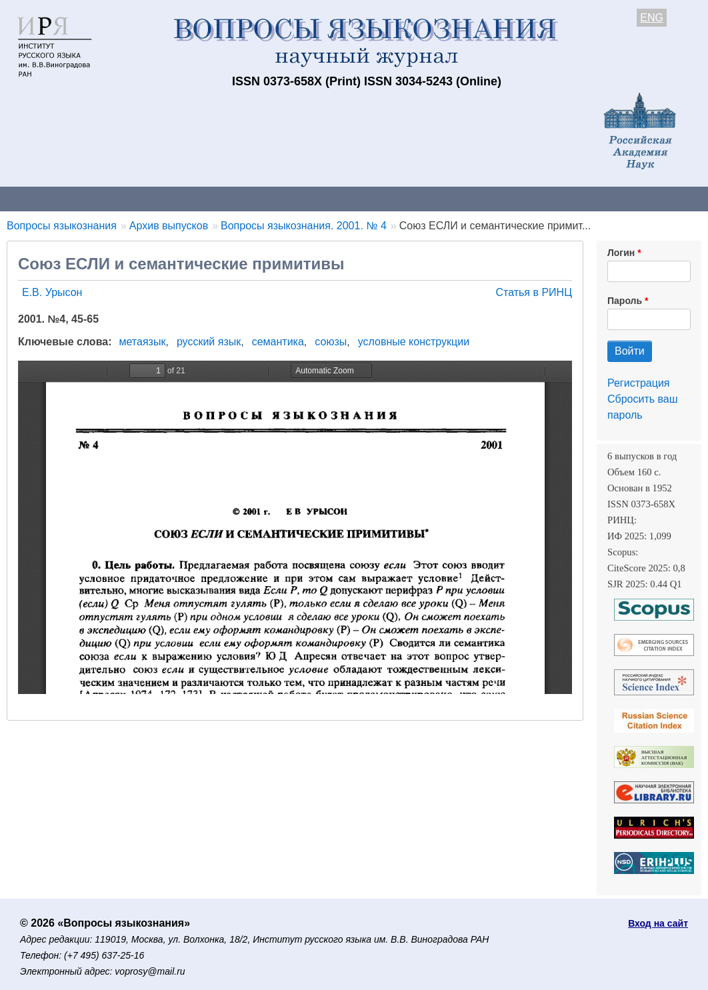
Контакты (116, 198)
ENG (651, 17)
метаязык (142, 341)
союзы (331, 341)
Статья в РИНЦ (533, 292)
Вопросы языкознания (62, 225)
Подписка (463, 198)
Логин (621, 252)
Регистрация (638, 383)
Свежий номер (271, 198)
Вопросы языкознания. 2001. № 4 (304, 225)
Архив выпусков (373, 198)
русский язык (209, 341)
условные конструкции (413, 341)
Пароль (624, 300)
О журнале (40, 198)
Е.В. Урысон (52, 292)
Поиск (673, 198)
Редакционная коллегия (573, 198)
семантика (278, 341)
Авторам (188, 198)
